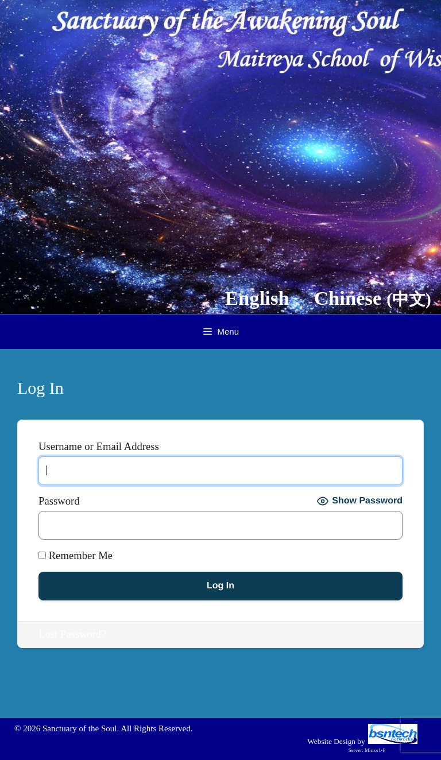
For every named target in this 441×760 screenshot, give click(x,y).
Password (59, 501)
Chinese (372, 298)
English (257, 298)
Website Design (331, 741)
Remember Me (75, 555)
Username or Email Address (98, 446)
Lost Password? (72, 634)
